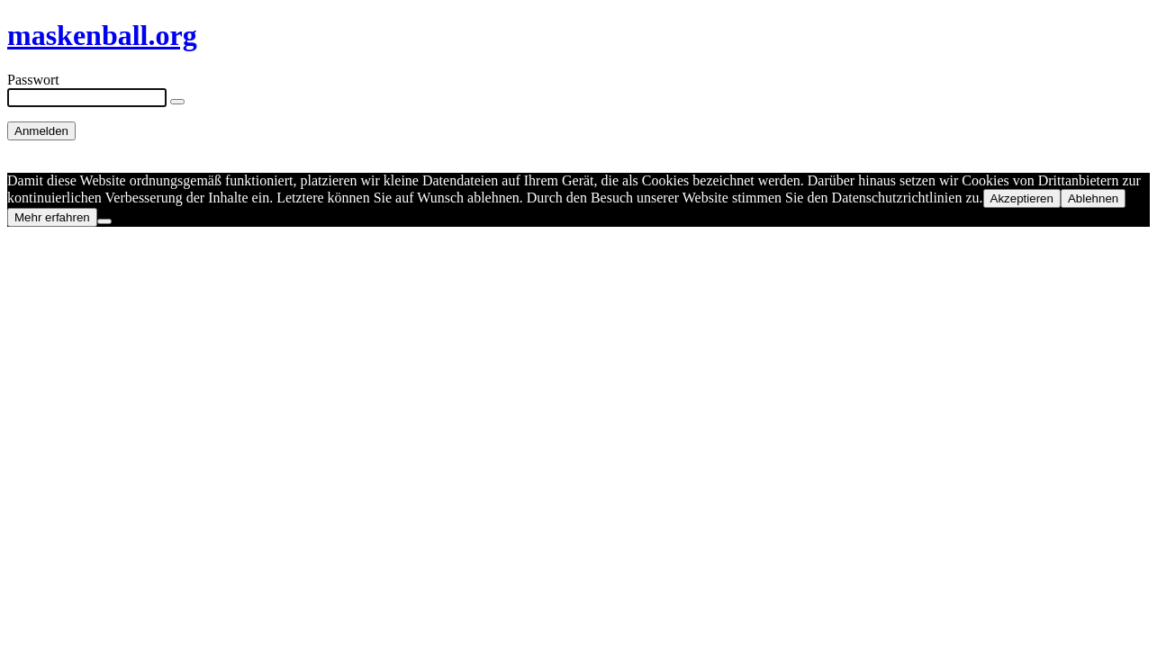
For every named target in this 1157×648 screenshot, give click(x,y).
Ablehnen (1093, 198)
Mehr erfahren (52, 217)
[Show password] (177, 101)
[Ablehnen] (104, 221)
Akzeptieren (1021, 198)
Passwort (33, 79)
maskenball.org (102, 35)
